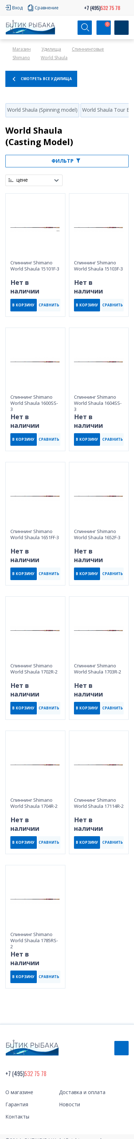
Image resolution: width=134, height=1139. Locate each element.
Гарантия (16, 1104)
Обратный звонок (121, 1048)
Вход (17, 8)
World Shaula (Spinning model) (42, 109)
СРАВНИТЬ (49, 304)
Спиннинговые (88, 49)
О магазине (19, 1092)
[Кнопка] (121, 27)
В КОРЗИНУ (23, 304)
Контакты (17, 1116)
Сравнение (47, 8)
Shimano (21, 58)
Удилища (51, 49)
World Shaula (54, 58)
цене (22, 179)
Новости (69, 1104)
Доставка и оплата (82, 1092)
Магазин (22, 49)
